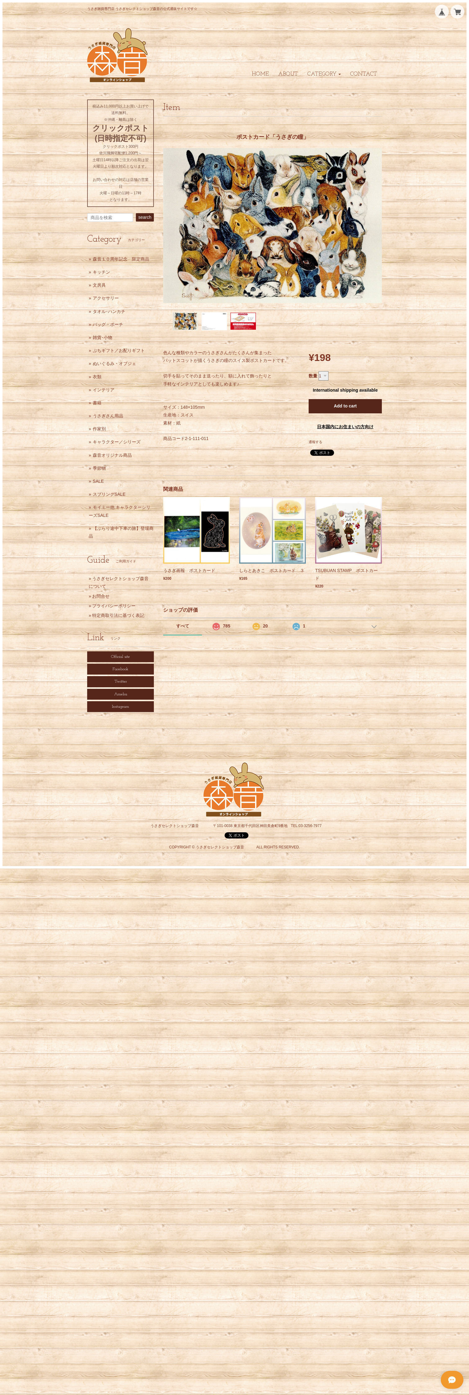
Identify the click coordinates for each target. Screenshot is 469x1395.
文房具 (99, 285)
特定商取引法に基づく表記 (118, 615)
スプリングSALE (109, 494)
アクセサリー (106, 298)
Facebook (120, 669)
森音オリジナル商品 (112, 455)
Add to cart (345, 405)
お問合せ (100, 596)
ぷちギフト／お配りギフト (119, 350)
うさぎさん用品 (108, 415)
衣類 (97, 376)
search (144, 217)
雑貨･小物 (102, 337)
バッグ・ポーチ (108, 324)
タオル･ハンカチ (109, 311)
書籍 (97, 402)
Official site (120, 656)
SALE (98, 481)
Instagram (120, 706)
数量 (313, 375)
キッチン (101, 272)
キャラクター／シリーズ (117, 441)
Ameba (120, 694)
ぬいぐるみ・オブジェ (114, 363)
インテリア (103, 389)
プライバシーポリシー (114, 605)
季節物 (99, 468)
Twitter (120, 681)
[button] (324, 74)
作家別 (99, 428)
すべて (182, 625)
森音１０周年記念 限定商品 (121, 259)
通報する (315, 442)
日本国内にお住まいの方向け (345, 426)
